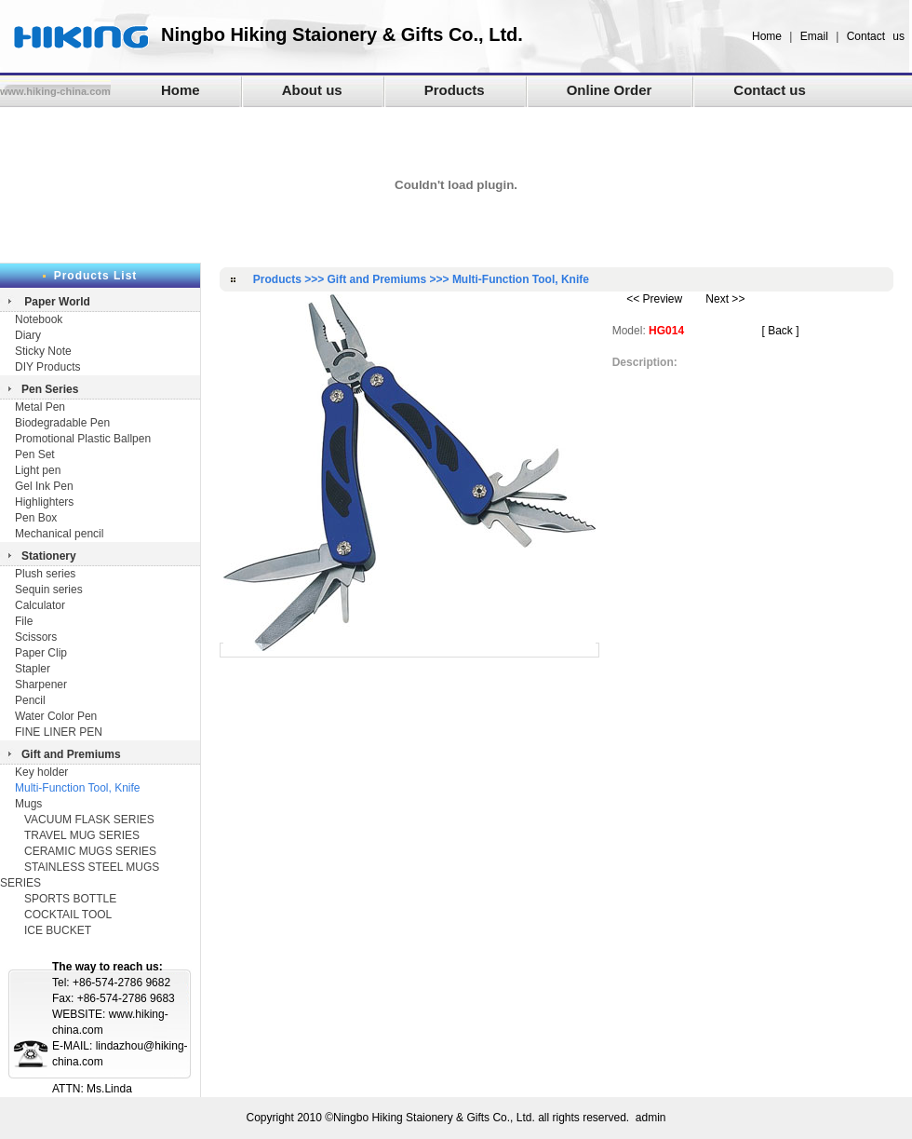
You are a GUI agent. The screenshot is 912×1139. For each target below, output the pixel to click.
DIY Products (47, 366)
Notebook (38, 319)
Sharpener (41, 684)
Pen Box (36, 517)
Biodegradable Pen (62, 422)
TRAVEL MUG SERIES (82, 835)
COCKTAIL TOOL (68, 914)
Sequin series (49, 589)
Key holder (41, 772)
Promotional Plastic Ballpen (83, 438)
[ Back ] (779, 330)
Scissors (36, 637)
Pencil (30, 700)
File (24, 621)
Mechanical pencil (59, 533)
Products (454, 90)
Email (814, 36)
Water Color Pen (56, 716)
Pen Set (35, 454)
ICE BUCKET (57, 930)
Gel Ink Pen (44, 486)
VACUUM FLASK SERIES (89, 819)
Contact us (876, 36)
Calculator (40, 605)
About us (312, 90)
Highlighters (44, 501)
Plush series (45, 573)
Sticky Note (43, 351)
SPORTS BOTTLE (70, 898)
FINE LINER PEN (58, 732)
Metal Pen (40, 407)
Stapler (32, 668)
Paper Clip (41, 652)
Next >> (724, 298)
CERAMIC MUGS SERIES (90, 851)
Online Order (609, 90)
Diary (29, 335)
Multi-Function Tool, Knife (78, 787)
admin (651, 1117)
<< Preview (654, 298)
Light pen (37, 470)
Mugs (28, 803)
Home (767, 36)
